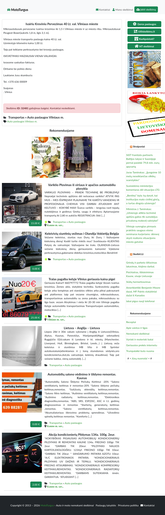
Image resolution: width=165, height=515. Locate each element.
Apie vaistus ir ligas (137, 327)
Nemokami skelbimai (137, 333)
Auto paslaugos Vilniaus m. (22, 121)
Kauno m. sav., (55, 225)
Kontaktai (103, 9)
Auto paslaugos (77, 221)
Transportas (59, 221)
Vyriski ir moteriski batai (139, 339)
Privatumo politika (128, 505)
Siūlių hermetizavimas (138, 281)
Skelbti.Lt (138, 253)
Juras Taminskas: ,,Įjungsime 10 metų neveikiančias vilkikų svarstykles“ (143, 176)
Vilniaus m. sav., (56, 319)
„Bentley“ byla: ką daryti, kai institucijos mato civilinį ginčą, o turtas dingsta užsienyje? (143, 199)
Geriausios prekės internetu (141, 345)
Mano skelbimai (122, 9)
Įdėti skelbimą (146, 9)
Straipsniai (139, 146)
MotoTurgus (17, 10)
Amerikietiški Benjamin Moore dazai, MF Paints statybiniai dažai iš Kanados (143, 291)
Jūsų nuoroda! (139, 358)
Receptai (131, 322)
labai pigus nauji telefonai (140, 301)
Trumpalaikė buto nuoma (140, 350)
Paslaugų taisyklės (106, 505)
